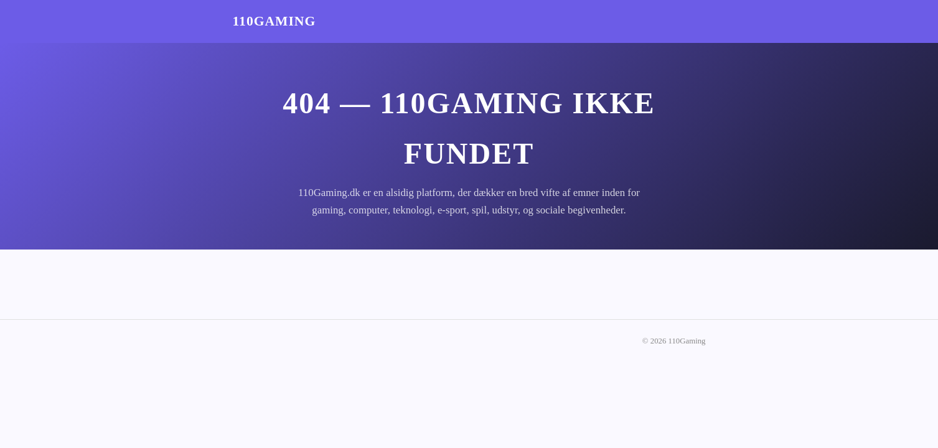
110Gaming (274, 21)
